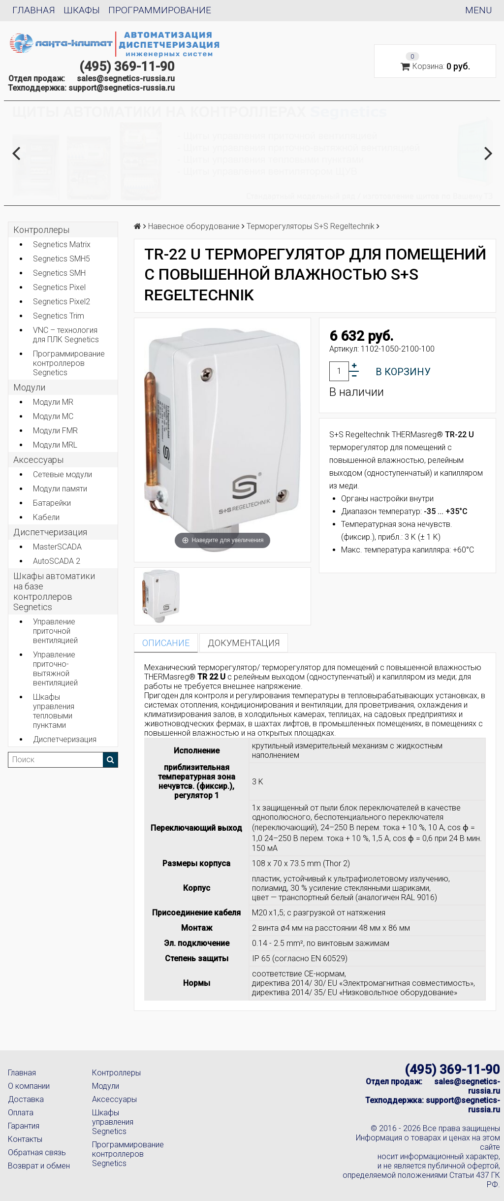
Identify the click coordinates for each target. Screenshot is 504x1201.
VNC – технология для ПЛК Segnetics (66, 334)
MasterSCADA (57, 547)
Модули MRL (55, 445)
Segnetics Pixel (59, 287)
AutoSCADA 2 (56, 561)
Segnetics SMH (59, 273)
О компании (29, 1086)
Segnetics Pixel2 (61, 301)
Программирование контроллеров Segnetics (69, 363)
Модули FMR (55, 430)
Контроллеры (41, 230)
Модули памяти (60, 488)
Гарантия (23, 1126)
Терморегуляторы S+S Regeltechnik (311, 226)
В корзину (403, 372)
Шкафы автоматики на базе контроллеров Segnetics (54, 591)
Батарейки (52, 503)
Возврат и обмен (39, 1165)
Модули (29, 387)
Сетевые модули (62, 474)
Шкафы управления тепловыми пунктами (53, 711)
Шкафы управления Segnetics (112, 1122)
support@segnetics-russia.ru (121, 88)
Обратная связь (37, 1152)
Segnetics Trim (58, 316)
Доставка (26, 1099)
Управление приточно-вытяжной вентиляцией (55, 668)
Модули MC (53, 416)
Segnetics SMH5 (61, 258)
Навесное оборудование (194, 226)
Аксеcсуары (38, 459)
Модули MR (53, 402)
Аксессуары (114, 1099)
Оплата (20, 1112)
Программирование (159, 10)
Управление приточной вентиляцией (55, 631)
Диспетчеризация (50, 532)
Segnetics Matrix (62, 244)
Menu (478, 10)
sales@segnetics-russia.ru (126, 78)
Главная (33, 10)
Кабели (46, 517)
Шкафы (81, 10)
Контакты (25, 1139)
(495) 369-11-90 (127, 66)
